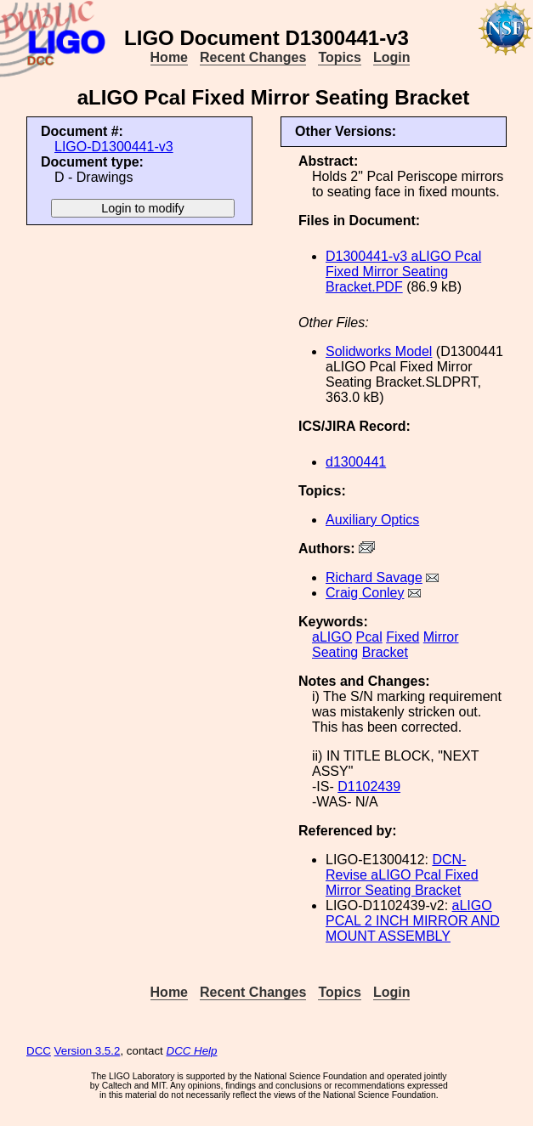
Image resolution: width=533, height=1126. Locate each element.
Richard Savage (374, 577)
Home (169, 57)
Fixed (402, 637)
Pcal (369, 637)
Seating (335, 652)
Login (392, 57)
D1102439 (368, 786)
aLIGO (332, 637)
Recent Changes (253, 57)
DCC (38, 1050)
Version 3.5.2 (87, 1050)
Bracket (385, 652)
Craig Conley (365, 593)
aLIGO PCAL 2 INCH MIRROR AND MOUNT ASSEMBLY (413, 920)
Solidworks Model (379, 351)
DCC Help (192, 1050)
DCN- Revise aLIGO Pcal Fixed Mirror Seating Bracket (402, 874)
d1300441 (356, 462)
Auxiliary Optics (372, 519)
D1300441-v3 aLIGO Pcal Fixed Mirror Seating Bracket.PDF (403, 271)
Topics (339, 57)
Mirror (441, 637)
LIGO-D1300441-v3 (113, 146)
